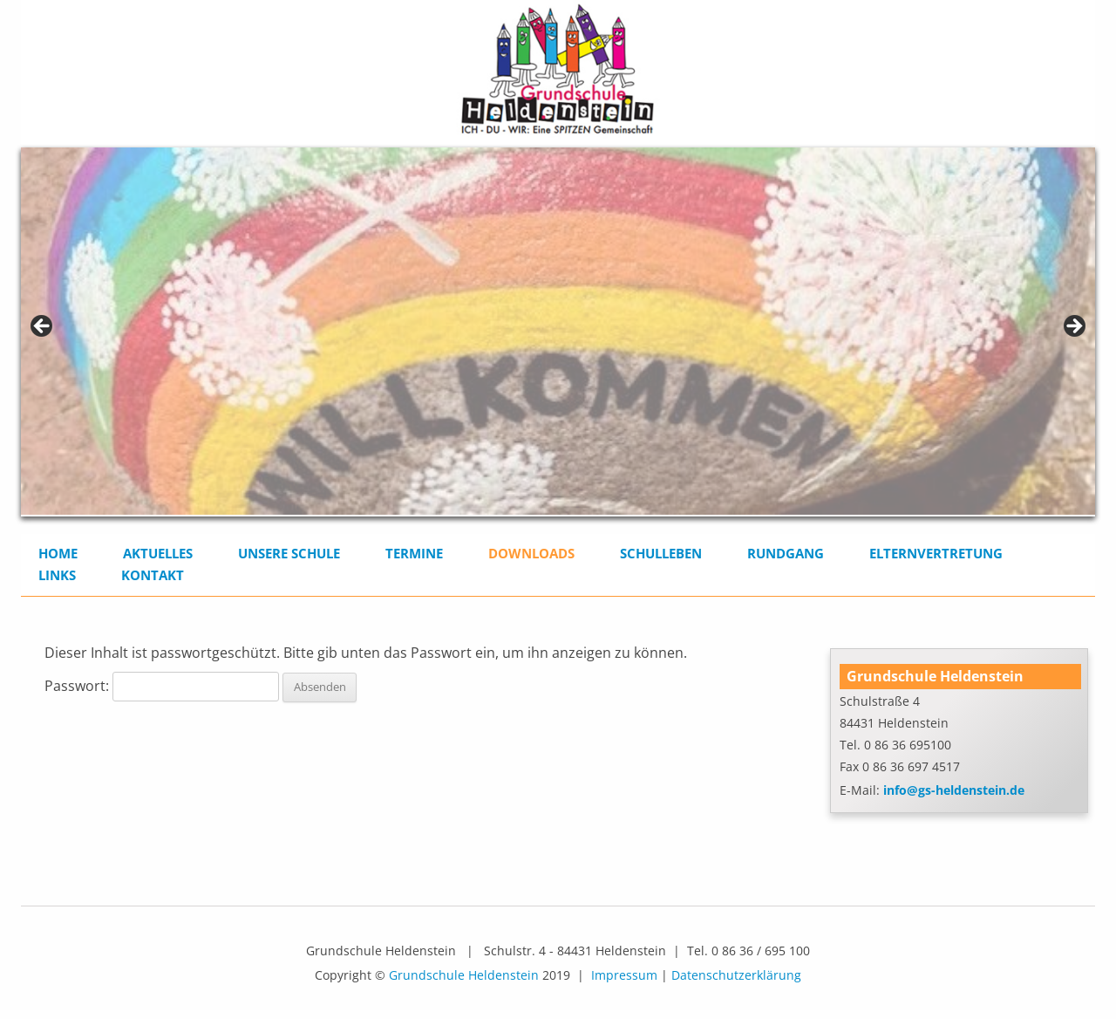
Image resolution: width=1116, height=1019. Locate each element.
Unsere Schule (289, 553)
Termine (414, 553)
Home (58, 553)
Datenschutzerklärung (736, 975)
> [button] (1073, 327)
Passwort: (161, 685)
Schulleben (661, 553)
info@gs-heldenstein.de (953, 790)
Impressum (624, 975)
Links (57, 575)
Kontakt (152, 575)
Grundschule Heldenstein (464, 975)
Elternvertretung (936, 553)
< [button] (43, 327)
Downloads (531, 553)
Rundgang (785, 553)
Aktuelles (158, 553)
